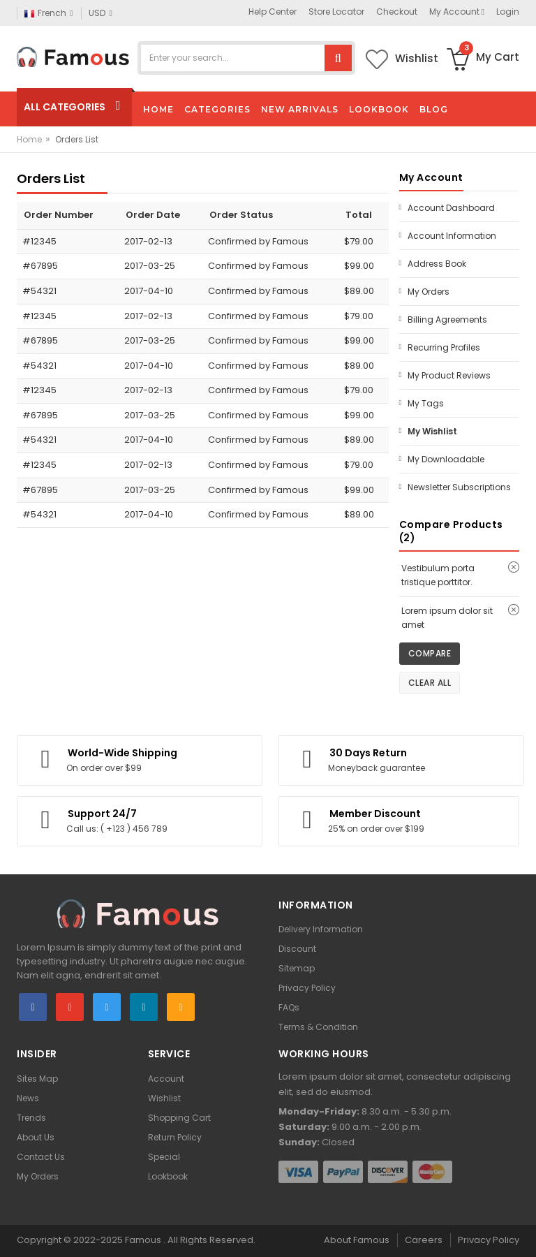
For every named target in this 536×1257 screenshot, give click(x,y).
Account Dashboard (451, 208)
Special (164, 1157)
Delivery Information (320, 929)
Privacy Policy (307, 988)
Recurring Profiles (444, 347)
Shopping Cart (179, 1118)
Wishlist (164, 1098)
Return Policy (175, 1137)
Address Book (437, 264)
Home (29, 139)
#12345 (39, 241)
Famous (143, 1240)
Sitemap (296, 968)
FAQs (288, 1007)
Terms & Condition (318, 1027)
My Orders (428, 291)
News (28, 1098)
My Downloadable (446, 459)
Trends (31, 1118)
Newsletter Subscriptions (459, 487)
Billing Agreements (447, 319)
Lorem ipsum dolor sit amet (447, 618)
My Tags (426, 403)
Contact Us (41, 1157)
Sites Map (37, 1079)
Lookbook (168, 1176)
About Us (35, 1137)
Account (166, 1079)
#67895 (40, 265)
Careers (423, 1240)
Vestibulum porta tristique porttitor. (438, 575)
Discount (297, 949)
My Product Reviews (449, 375)
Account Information (452, 236)
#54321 (39, 290)
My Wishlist (432, 431)
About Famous (356, 1240)
